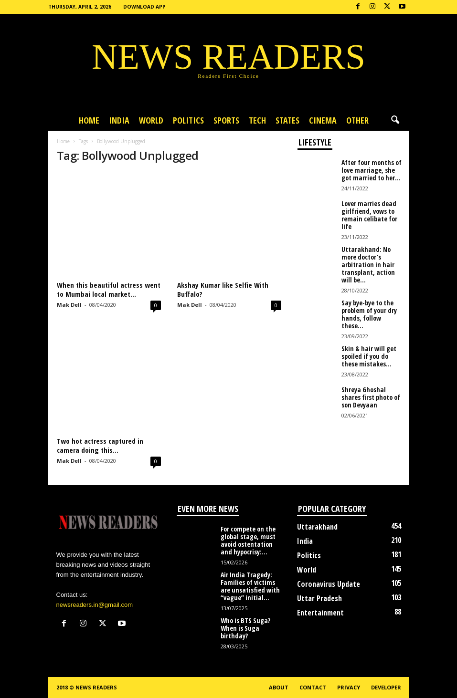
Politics (188, 120)
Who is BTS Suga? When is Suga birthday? (245, 628)
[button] (394, 120)
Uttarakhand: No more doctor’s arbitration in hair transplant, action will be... (368, 264)
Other (357, 120)
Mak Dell (69, 304)
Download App (144, 6)
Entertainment (320, 612)
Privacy (348, 687)
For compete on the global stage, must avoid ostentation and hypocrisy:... (248, 540)
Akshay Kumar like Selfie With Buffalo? (222, 289)
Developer (386, 687)
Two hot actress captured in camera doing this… (100, 445)
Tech (257, 120)
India (119, 120)
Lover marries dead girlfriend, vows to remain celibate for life (369, 215)
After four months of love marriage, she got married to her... (371, 170)
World (151, 120)
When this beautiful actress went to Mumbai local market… (108, 289)
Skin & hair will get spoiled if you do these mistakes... (368, 356)
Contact (312, 687)
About (278, 687)
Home (89, 120)
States (287, 120)
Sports (226, 120)
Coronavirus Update (328, 584)
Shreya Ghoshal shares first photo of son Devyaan (370, 397)
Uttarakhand (317, 526)
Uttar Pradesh (319, 598)
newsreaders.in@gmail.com (94, 604)
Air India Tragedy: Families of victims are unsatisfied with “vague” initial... (250, 586)
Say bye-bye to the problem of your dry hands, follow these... (369, 314)
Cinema (323, 120)
